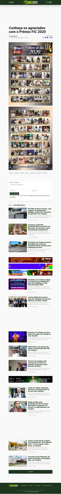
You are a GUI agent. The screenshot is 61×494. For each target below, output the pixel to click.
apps (31, 485)
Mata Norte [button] (38, 173)
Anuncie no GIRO (24, 485)
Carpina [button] (11, 173)
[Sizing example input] (50, 2)
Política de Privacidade (46, 485)
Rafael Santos (14, 36)
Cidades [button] (27, 173)
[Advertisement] (30, 15)
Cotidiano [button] (16, 173)
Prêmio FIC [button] (45, 173)
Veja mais (30, 472)
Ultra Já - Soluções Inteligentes (32, 491)
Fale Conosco (37, 485)
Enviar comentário (14, 193)
